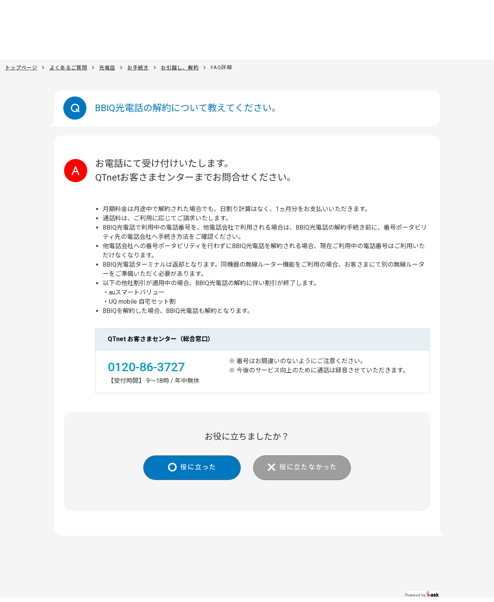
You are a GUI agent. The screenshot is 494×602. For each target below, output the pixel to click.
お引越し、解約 (180, 67)
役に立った (195, 468)
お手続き (138, 67)
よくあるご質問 (68, 67)
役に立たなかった (311, 468)
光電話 (107, 67)
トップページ (21, 67)
